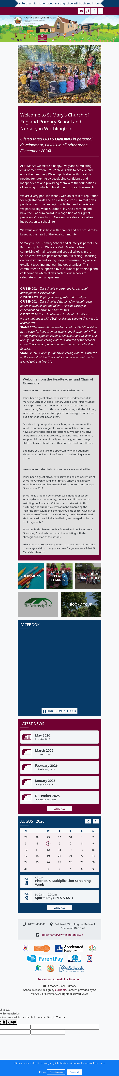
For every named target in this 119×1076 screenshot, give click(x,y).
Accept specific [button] (56, 1072)
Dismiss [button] (42, 1072)
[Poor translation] (12, 1022)
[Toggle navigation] (100, 11)
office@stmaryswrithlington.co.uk (62, 935)
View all (59, 808)
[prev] (88, 821)
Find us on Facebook (59, 711)
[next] (96, 821)
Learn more (99, 1063)
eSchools (60, 990)
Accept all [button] (74, 1072)
